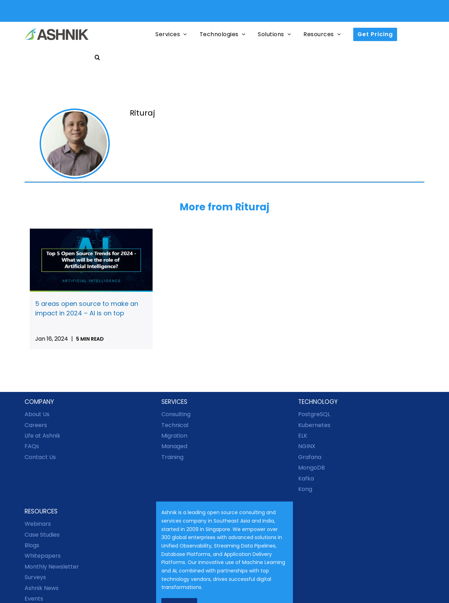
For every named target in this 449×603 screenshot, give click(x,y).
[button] (97, 57)
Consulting (175, 414)
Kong (305, 489)
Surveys (35, 577)
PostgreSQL (314, 414)
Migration (174, 436)
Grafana (309, 457)
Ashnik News (42, 588)
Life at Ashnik (42, 436)
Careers (36, 425)
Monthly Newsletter (52, 567)
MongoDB (311, 468)
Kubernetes (314, 425)
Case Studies (42, 535)
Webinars (38, 524)
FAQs (32, 446)
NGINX (306, 446)
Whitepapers (43, 556)
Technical (174, 425)
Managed (174, 446)
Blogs (32, 545)
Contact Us (40, 457)
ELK (302, 436)
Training (172, 457)
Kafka (306, 478)
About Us (37, 414)
